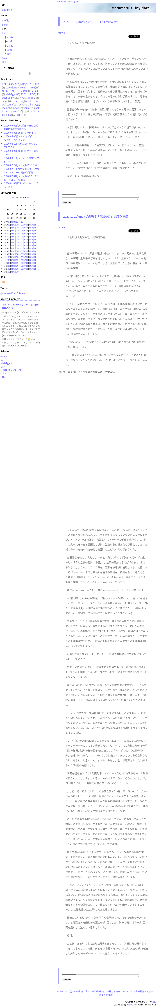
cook (29, 101)
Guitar (3, 356)
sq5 (33, 111)
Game (10, 45)
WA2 (22, 97)
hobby (33, 104)
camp (5, 101)
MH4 (32, 87)
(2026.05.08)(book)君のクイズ (20, 132)
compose (18, 101)
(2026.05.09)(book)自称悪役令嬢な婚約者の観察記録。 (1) (21, 127)
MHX (25, 90)
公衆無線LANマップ (10, 370)
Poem (5, 58)
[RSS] (153, 1002)
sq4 (25, 111)
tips (10, 114)
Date (4, 33)
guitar (22, 104)
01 (9, 224)
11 (19, 221)
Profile (5, 20)
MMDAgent (11, 94)
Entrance (62, 1)
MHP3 (15, 90)
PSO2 (24, 94)
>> (28, 197)
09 (14, 221)
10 (17, 221)
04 (17, 224)
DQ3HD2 (27, 84)
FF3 (37, 84)
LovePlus (10, 87)
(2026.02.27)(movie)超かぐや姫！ (21, 165)
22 (25, 213)
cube (3, 373)
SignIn (75, 1)
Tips (9, 54)
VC (14, 97)
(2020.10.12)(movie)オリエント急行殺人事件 (90, 22)
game (10, 104)
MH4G (5, 90)
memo (5, 108)
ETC (2, 376)
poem (14, 111)
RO (31, 94)
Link (4, 62)
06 (22, 224)
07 (9, 221)
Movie (10, 37)
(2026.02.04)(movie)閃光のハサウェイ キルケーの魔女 (21, 177)
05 (19, 224)
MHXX (35, 90)
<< (13, 197)
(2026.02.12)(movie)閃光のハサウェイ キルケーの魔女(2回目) (21, 170)
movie (61, 32)
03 (14, 224)
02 (12, 224)
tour (19, 114)
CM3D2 (15, 84)
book (30, 97)
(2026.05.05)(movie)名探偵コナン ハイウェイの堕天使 (21, 138)
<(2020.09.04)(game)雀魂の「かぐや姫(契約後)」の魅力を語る (88, 992)
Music (10, 41)
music (27, 108)
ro (1, 359)
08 (12, 221)
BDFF (5, 84)
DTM (2, 366)
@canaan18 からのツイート (15, 293)
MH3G (23, 87)
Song (5, 24)
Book (9, 49)
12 (12, 209)
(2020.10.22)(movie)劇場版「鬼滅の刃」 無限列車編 (95, 217)
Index (69, 1)
